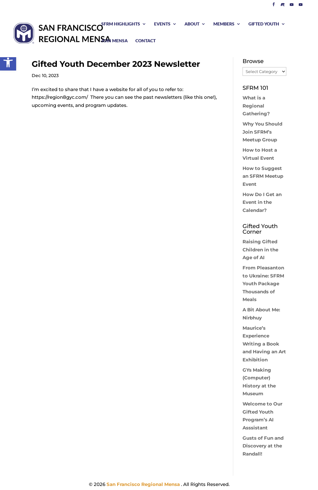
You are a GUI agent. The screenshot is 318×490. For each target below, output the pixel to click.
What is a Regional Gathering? (256, 106)
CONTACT (145, 41)
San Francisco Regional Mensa (144, 484)
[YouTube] (291, 6)
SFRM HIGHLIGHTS (120, 24)
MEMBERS (223, 24)
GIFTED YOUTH (263, 24)
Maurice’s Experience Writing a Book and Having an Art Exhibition (264, 344)
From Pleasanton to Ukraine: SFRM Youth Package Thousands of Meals (263, 283)
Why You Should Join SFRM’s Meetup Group (262, 132)
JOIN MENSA (114, 41)
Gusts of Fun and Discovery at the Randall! (263, 446)
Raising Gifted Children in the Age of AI (260, 249)
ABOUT (191, 24)
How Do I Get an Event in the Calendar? (262, 202)
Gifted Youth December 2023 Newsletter (116, 64)
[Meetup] (282, 6)
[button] (8, 62)
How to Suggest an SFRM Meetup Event (263, 176)
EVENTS (162, 24)
